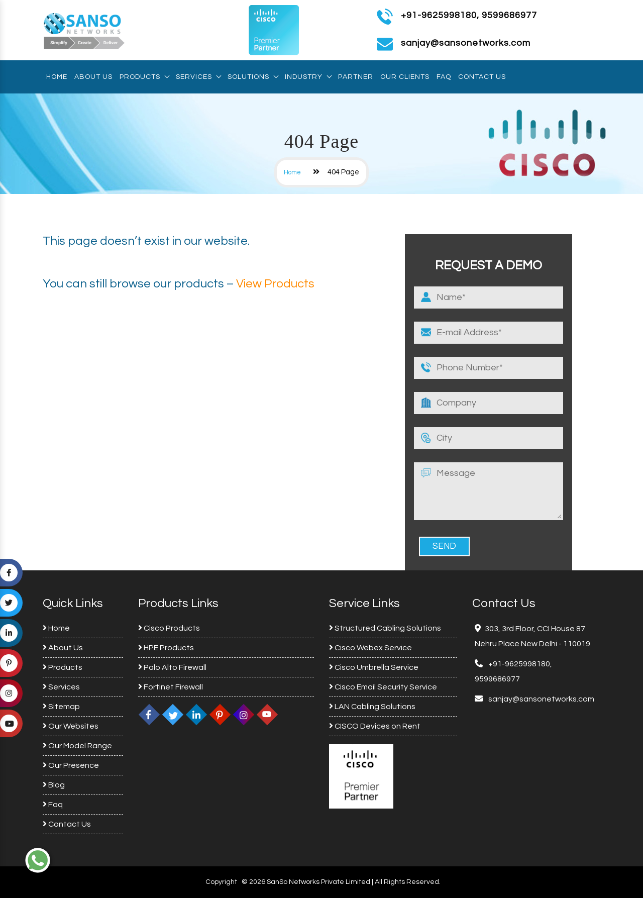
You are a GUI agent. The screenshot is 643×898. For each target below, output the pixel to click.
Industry (308, 76)
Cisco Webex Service (370, 648)
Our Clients (405, 76)
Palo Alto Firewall (172, 667)
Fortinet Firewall (170, 687)
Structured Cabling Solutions (385, 628)
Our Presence (71, 765)
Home (56, 76)
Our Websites (70, 726)
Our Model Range (77, 746)
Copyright (221, 881)
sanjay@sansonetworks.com (540, 699)
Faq (444, 76)
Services (198, 76)
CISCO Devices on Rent (374, 726)
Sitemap (61, 707)
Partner (355, 76)
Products (144, 76)
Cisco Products (169, 628)
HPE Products (166, 648)
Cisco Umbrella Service (373, 667)
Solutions (253, 76)
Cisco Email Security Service (383, 687)
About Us (93, 76)
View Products (275, 283)
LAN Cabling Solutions (372, 707)
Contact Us (482, 76)
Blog (54, 785)
